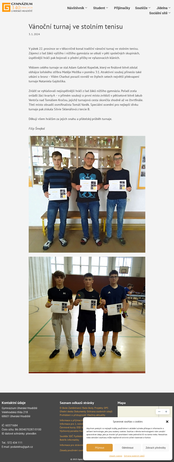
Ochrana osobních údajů (134, 456)
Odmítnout (127, 447)
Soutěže (142, 8)
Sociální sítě (159, 13)
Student (100, 8)
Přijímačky (122, 8)
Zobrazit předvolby (156, 447)
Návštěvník (77, 8)
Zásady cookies (115, 456)
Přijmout (99, 447)
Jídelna (163, 8)
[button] (167, 421)
